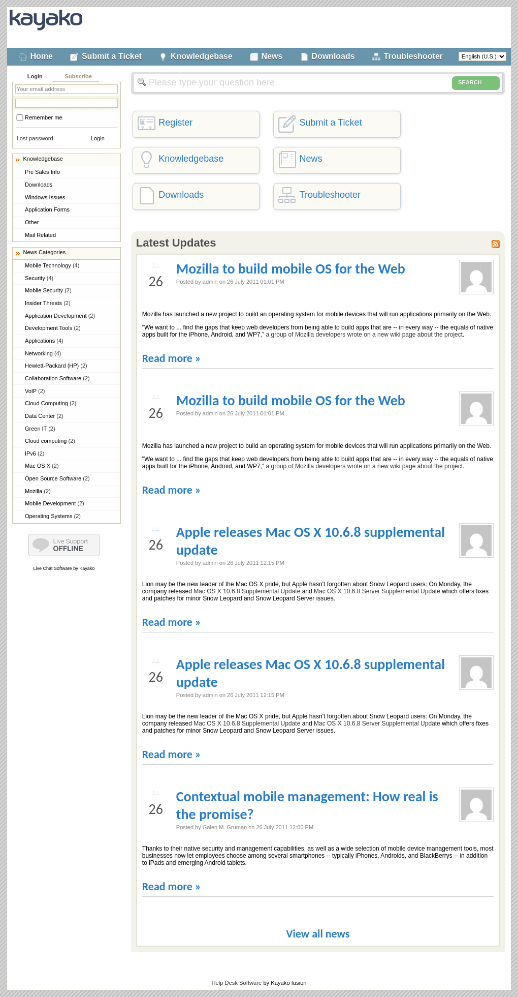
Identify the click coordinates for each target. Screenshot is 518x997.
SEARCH (476, 82)
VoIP (35, 391)
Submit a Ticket (112, 56)
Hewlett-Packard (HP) (56, 365)
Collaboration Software (57, 378)
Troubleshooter (413, 56)
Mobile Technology (52, 265)
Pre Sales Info (42, 172)
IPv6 (35, 453)
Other (32, 222)
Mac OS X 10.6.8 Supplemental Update (246, 591)
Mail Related (40, 235)
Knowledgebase (202, 56)
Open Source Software (57, 478)
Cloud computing (50, 441)
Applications (44, 341)
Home (41, 56)
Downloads (332, 56)
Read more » (171, 358)
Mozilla (38, 491)
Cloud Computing (51, 403)
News (272, 56)
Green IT (40, 429)
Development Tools (53, 328)
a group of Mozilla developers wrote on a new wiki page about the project (364, 334)
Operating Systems (53, 516)
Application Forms (47, 209)
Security (39, 278)
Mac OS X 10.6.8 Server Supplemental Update (377, 591)
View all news (317, 934)
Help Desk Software (236, 983)
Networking (43, 353)
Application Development (60, 316)
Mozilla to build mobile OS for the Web (290, 269)
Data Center (44, 416)
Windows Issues (45, 197)
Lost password (35, 138)
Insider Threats (48, 303)
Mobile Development (54, 503)
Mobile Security (48, 290)
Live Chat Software (53, 568)
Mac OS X (42, 466)
